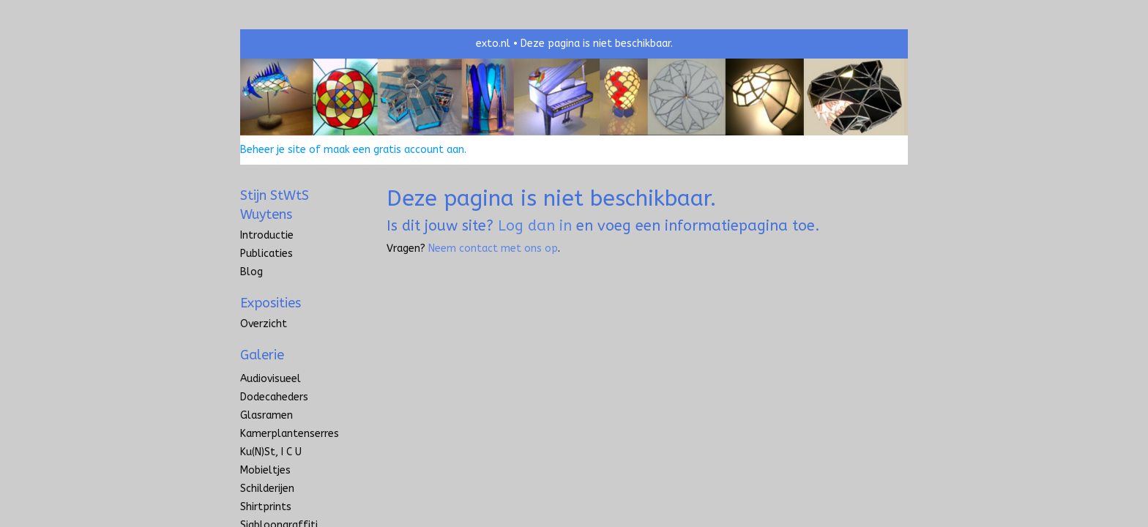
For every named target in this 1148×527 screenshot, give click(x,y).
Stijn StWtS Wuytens (274, 205)
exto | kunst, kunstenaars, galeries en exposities (281, 44)
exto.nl (493, 43)
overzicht (263, 324)
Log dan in (535, 225)
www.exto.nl (378, 280)
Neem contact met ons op (493, 248)
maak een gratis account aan (394, 149)
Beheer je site (273, 149)
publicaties (266, 253)
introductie (267, 235)
